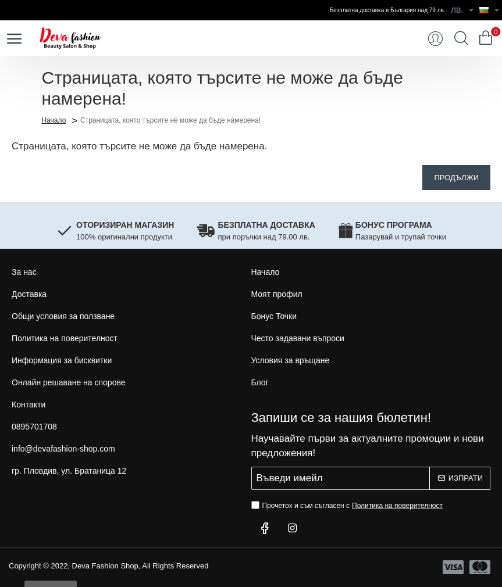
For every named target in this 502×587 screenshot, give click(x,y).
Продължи (456, 177)
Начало (54, 119)
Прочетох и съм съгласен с (348, 505)
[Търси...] (461, 38)
